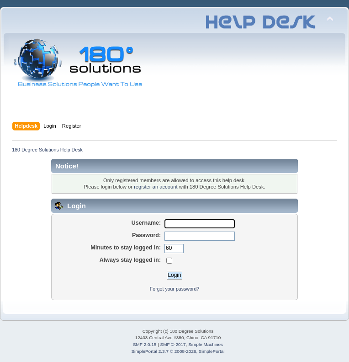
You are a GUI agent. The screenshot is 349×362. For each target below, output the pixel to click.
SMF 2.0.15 (145, 344)
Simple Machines (205, 344)
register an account (155, 186)
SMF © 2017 (173, 344)
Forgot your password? (174, 289)
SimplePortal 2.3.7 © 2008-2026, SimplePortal (177, 351)
